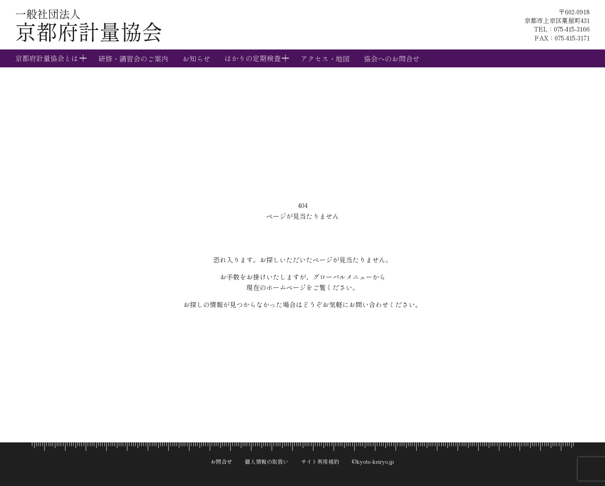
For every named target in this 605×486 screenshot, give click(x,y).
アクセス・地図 (325, 58)
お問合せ (221, 461)
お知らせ (196, 58)
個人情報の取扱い (266, 461)
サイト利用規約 (320, 461)
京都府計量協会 (89, 26)
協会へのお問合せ (392, 58)
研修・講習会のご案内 (133, 58)
